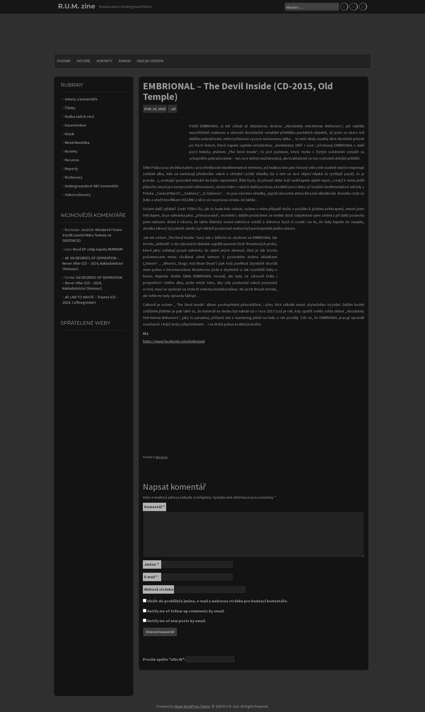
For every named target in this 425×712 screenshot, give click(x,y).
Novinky (71, 151)
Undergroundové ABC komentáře (91, 185)
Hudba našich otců (79, 116)
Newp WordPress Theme (192, 706)
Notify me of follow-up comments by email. (186, 611)
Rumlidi (125, 61)
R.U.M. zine (76, 6)
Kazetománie (75, 125)
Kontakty (104, 61)
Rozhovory (73, 177)
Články (70, 107)
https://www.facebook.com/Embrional (174, 341)
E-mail (150, 576)
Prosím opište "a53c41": (164, 659)
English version (150, 61)
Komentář (154, 506)
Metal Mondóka (77, 142)
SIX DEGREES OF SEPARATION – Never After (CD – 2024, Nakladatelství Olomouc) (92, 263)
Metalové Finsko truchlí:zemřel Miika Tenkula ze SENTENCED (92, 235)
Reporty (71, 168)
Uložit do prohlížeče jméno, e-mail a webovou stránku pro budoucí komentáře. (217, 601)
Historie (84, 61)
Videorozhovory (78, 194)
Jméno (151, 564)
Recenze (162, 457)
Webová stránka (158, 589)
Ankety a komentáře (81, 99)
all (173, 108)
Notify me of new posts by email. (176, 620)
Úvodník (63, 61)
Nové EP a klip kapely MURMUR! (98, 249)
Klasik (69, 133)
